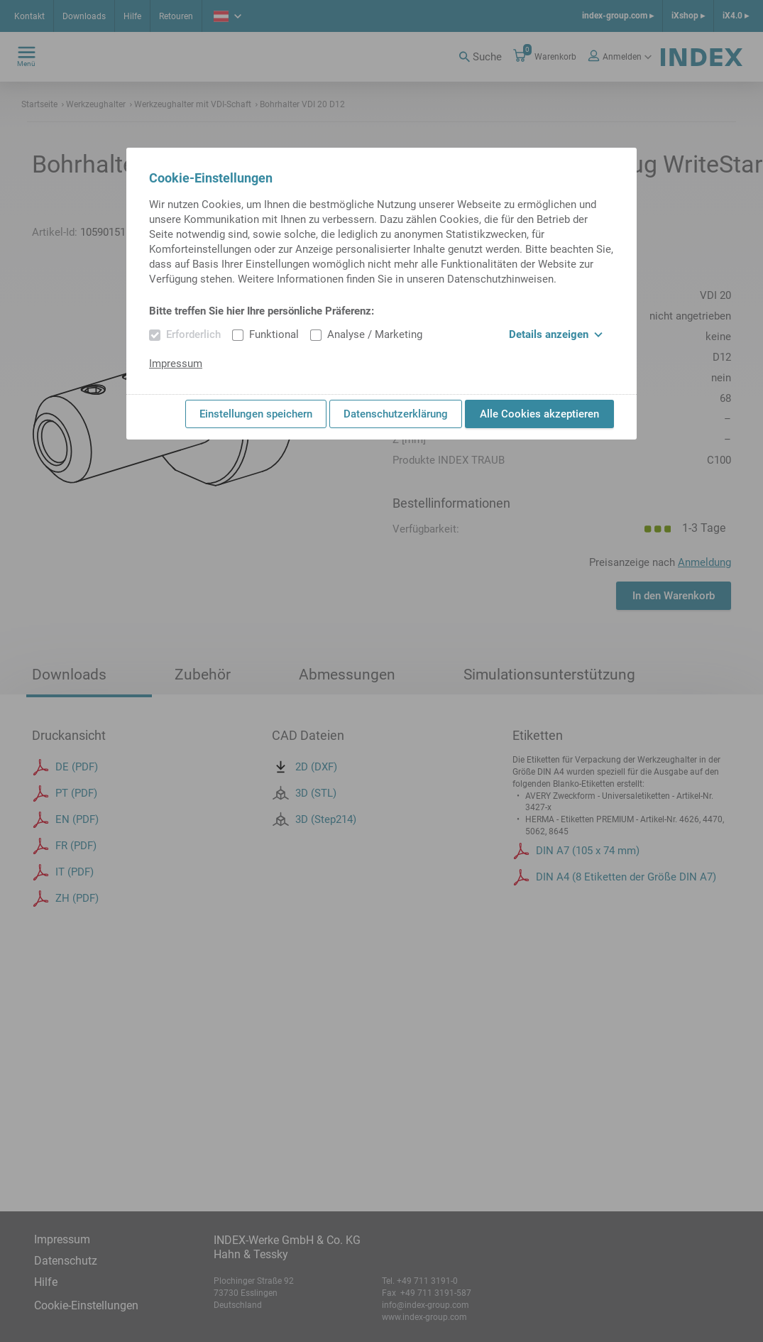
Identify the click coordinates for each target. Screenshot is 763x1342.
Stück (550, 599)
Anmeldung (704, 562)
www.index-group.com (424, 1317)
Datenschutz (65, 1260)
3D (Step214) (314, 847)
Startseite (39, 104)
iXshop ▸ (688, 16)
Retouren (176, 16)
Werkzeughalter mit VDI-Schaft (190, 104)
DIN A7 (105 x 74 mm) (576, 879)
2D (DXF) (304, 795)
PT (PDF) (64, 822)
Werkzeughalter (94, 104)
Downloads (84, 16)
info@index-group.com (425, 1305)
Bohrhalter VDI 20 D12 (300, 104)
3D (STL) (304, 821)
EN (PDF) (65, 848)
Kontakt (29, 16)
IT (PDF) (63, 901)
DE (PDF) (65, 795)
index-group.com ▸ (618, 16)
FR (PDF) (64, 874)
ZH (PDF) (65, 927)
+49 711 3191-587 (434, 1293)
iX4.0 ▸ (736, 16)
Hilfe (132, 16)
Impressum (62, 1239)
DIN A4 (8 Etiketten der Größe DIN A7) (614, 905)
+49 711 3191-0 (427, 1281)
